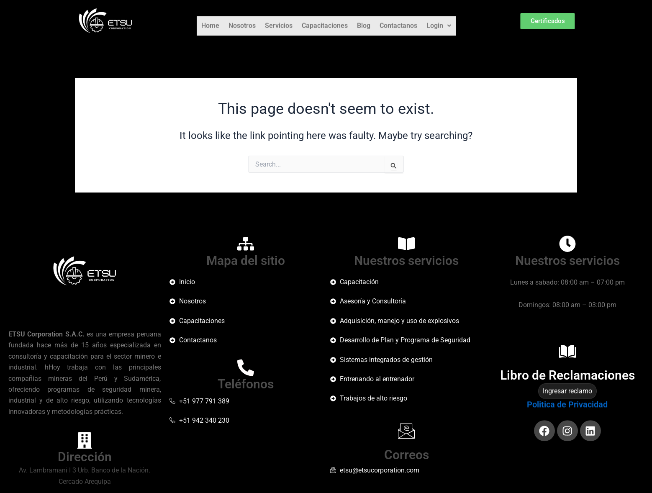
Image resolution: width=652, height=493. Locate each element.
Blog (363, 21)
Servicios (279, 21)
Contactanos (398, 21)
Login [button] (438, 21)
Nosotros (242, 21)
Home (210, 21)
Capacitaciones (325, 21)
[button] (439, 21)
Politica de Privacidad (567, 411)
